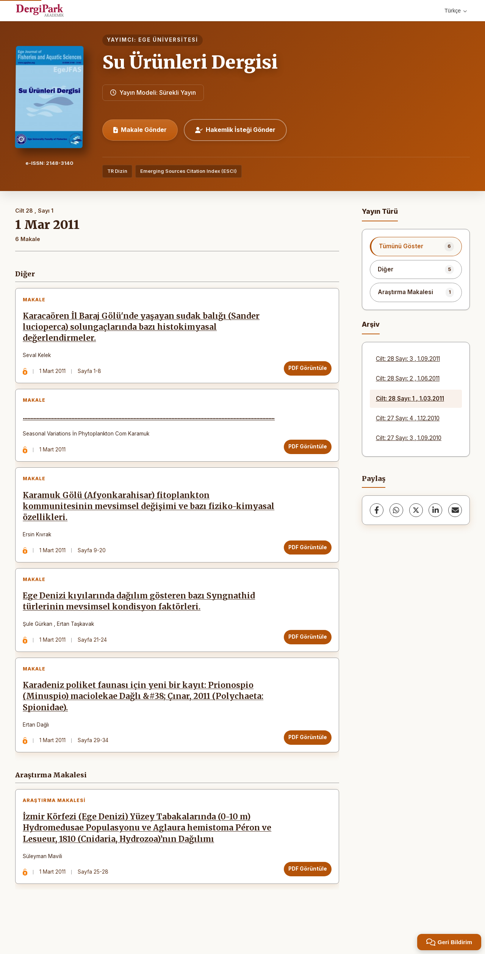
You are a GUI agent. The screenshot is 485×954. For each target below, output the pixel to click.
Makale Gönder (140, 129)
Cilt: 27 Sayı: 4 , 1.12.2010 (408, 418)
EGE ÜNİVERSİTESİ (168, 40)
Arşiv (371, 324)
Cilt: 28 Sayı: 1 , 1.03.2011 (410, 398)
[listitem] (416, 246)
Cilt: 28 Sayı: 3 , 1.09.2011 (408, 358)
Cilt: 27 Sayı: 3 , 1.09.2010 (408, 438)
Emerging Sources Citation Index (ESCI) (188, 171)
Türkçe (455, 11)
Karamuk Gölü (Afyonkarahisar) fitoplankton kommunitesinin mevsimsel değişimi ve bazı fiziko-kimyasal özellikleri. (132, 517)
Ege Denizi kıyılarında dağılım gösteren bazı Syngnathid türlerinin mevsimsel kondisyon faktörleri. (141, 616)
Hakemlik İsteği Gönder (235, 129)
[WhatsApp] (396, 510)
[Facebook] (376, 510)
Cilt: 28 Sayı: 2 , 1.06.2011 (408, 378)
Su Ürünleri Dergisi (190, 62)
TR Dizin (117, 171)
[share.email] (455, 510)
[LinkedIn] (435, 510)
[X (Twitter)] (416, 510)
